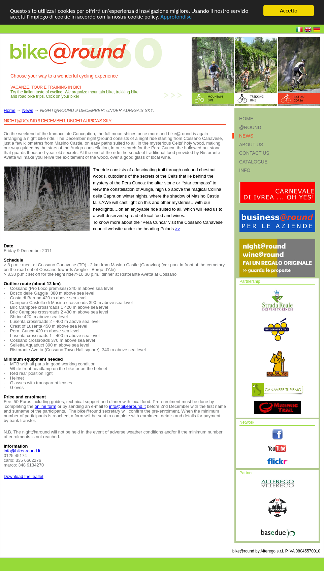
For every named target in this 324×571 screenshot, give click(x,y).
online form (45, 406)
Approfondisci (176, 16)
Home (9, 110)
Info (244, 170)
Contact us (254, 153)
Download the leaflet (23, 476)
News (27, 110)
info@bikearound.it (127, 406)
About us (251, 144)
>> (177, 228)
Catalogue (253, 161)
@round (250, 127)
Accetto (288, 10)
